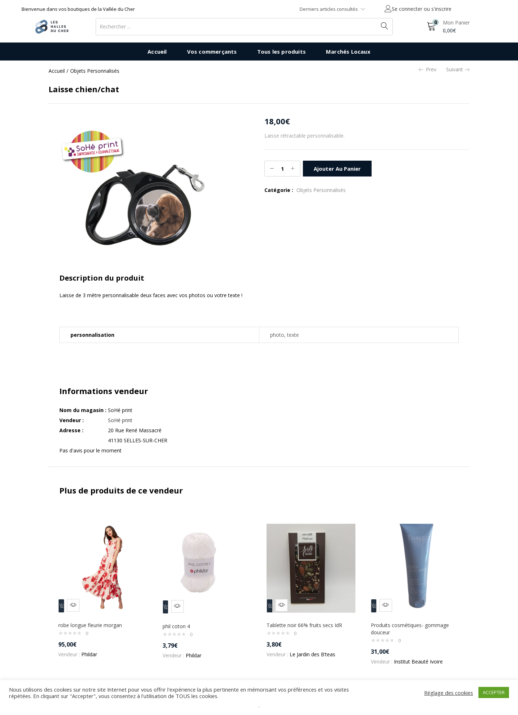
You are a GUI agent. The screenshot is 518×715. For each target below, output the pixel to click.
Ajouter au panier (336, 168)
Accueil (157, 51)
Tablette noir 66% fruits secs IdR (307, 620)
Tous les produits (281, 51)
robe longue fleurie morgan (93, 620)
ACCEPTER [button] (494, 692)
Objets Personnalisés (94, 70)
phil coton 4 (179, 627)
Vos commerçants (212, 51)
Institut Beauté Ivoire (421, 656)
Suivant (457, 70)
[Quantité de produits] (282, 168)
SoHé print (120, 420)
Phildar (92, 649)
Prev (427, 70)
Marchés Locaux (348, 51)
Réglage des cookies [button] (448, 692)
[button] (448, 26)
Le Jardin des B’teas (315, 649)
